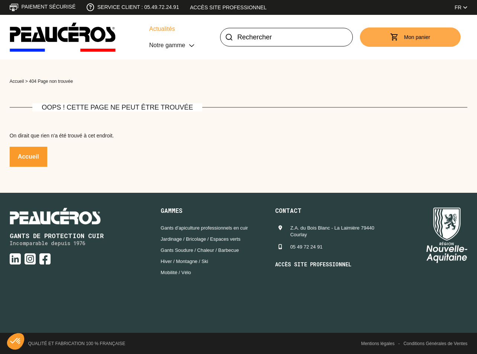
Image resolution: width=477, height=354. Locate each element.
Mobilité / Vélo (176, 272)
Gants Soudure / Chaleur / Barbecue (200, 250)
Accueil (17, 81)
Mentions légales (377, 343)
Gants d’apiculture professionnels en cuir (204, 228)
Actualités (162, 29)
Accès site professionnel (228, 7)
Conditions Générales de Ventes (435, 343)
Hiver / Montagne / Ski (184, 261)
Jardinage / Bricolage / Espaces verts (201, 239)
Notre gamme (167, 45)
